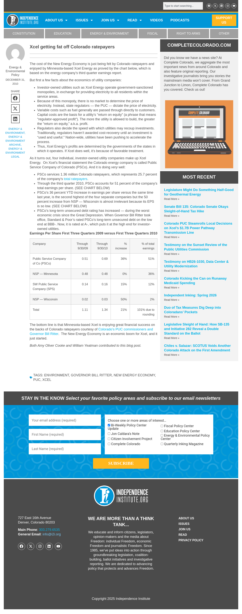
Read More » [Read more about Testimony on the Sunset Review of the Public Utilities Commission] (171, 253)
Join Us (184, 534)
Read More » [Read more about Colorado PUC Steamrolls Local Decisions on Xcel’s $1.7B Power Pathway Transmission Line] (171, 237)
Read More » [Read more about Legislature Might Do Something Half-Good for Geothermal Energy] (171, 198)
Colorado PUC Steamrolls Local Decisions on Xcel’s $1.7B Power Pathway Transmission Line (198, 228)
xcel (46, 384)
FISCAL (152, 33)
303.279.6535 (49, 534)
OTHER (224, 33)
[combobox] (183, 6)
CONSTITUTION (24, 33)
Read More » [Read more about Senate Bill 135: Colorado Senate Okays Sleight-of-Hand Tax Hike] (171, 215)
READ (134, 20)
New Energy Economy (134, 380)
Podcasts (180, 20)
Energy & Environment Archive (15, 140)
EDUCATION (62, 33)
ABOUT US (56, 20)
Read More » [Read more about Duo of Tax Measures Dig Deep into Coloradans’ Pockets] (171, 316)
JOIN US (110, 20)
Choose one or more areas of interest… (137, 425)
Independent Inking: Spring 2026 (190, 295)
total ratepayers (75, 179)
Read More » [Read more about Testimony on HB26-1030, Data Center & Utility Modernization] (171, 270)
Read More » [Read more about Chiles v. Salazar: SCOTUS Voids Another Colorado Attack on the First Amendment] (171, 354)
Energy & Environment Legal (15, 152)
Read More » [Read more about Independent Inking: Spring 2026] (171, 299)
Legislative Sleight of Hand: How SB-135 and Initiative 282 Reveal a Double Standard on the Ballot (196, 328)
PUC (36, 384)
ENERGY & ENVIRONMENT (109, 33)
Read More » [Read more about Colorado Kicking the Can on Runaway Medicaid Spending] (171, 287)
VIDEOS (156, 20)
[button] (15, 98)
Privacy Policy (191, 545)
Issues (84, 20)
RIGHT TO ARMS (188, 33)
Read (182, 539)
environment (56, 380)
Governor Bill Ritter (91, 380)
